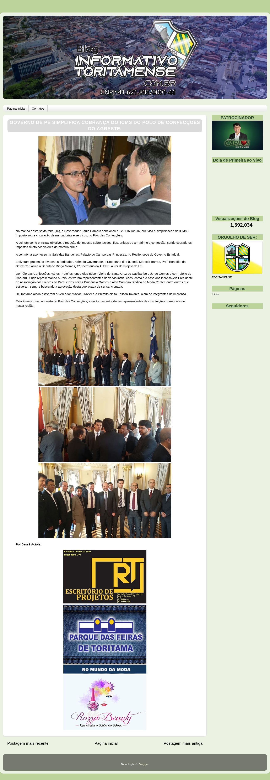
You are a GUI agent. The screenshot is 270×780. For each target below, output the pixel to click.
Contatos (38, 108)
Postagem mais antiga (183, 743)
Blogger (143, 764)
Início (215, 294)
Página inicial (16, 108)
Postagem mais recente (27, 743)
